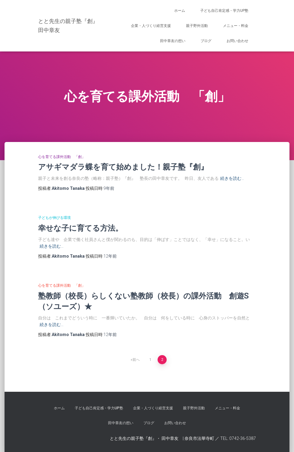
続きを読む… (232, 178)
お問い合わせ (237, 41)
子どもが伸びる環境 (54, 218)
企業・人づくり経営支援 (151, 26)
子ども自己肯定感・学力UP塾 (224, 10)
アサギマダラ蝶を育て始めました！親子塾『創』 (123, 167)
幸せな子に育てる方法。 (80, 228)
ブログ (206, 41)
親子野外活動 (197, 26)
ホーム (179, 10)
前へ (136, 360)
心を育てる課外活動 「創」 (61, 157)
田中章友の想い (172, 41)
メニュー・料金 (235, 26)
